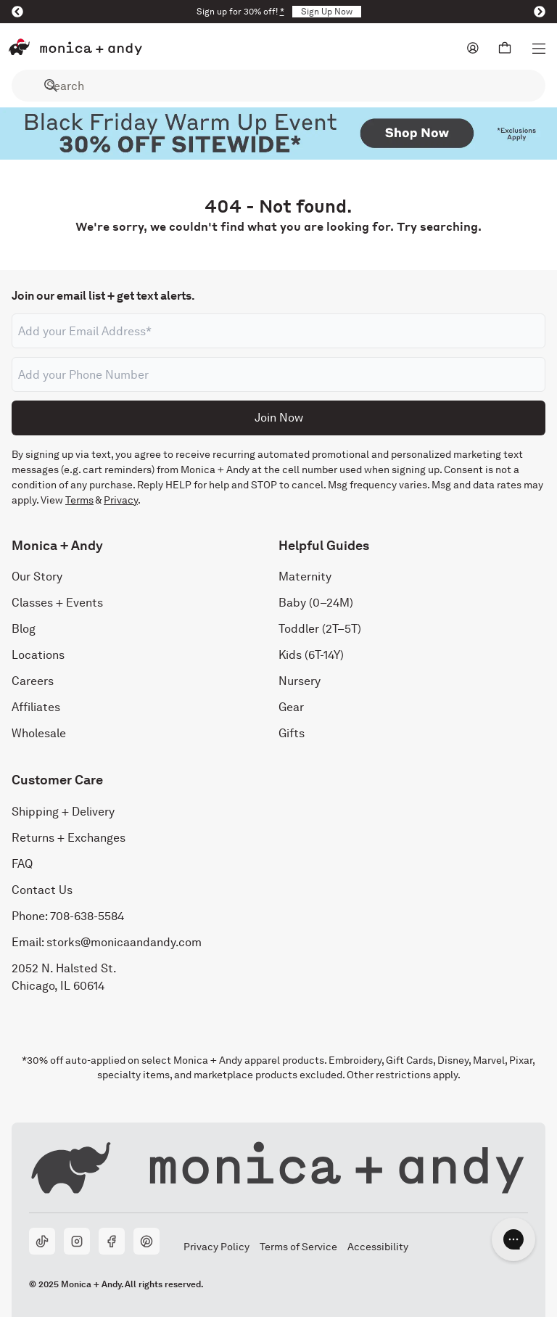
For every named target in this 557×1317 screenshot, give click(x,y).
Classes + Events (57, 603)
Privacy (121, 500)
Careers (33, 681)
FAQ (22, 864)
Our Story (37, 576)
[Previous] (17, 11)
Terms (79, 500)
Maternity (304, 576)
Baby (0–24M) (315, 603)
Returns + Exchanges (68, 838)
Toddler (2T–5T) (319, 629)
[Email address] (278, 330)
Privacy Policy (216, 1246)
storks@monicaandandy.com (124, 942)
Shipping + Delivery (63, 811)
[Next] (539, 11)
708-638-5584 (87, 916)
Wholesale (39, 733)
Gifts (291, 733)
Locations (38, 655)
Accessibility (377, 1246)
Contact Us (42, 890)
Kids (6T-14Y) (311, 655)
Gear (291, 707)
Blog (24, 629)
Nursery (299, 681)
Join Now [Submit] (279, 417)
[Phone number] (278, 374)
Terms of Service (298, 1246)
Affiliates (36, 707)
